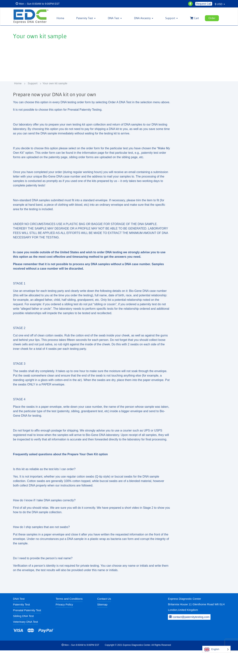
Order (212, 18)
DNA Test (19, 601)
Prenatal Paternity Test (27, 612)
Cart (195, 18)
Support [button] (173, 18)
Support (33, 85)
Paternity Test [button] (90, 18)
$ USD (220, 4)
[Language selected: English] (216, 649)
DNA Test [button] (118, 18)
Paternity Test (21, 607)
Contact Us (104, 601)
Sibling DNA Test (23, 618)
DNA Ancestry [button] (146, 18)
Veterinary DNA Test (25, 624)
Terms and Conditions (69, 601)
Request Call (203, 3)
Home (65, 18)
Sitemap (102, 607)
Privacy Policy (64, 607)
